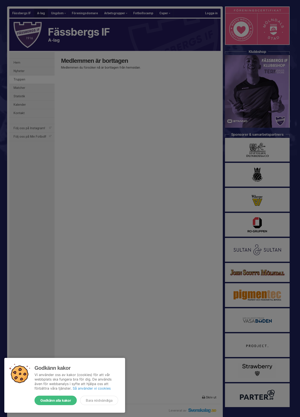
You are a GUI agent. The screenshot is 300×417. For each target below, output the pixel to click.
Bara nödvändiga (99, 400)
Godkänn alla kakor (55, 400)
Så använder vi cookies (92, 388)
